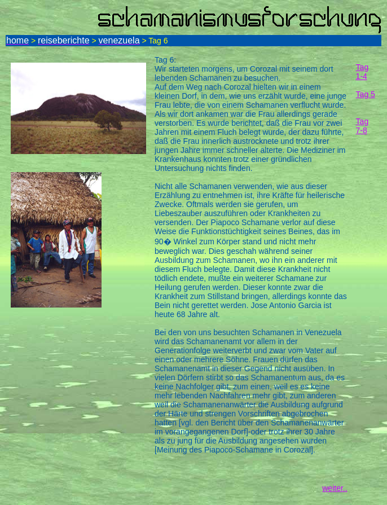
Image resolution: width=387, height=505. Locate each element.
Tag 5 (365, 94)
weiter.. (334, 488)
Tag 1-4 (362, 72)
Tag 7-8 (362, 126)
